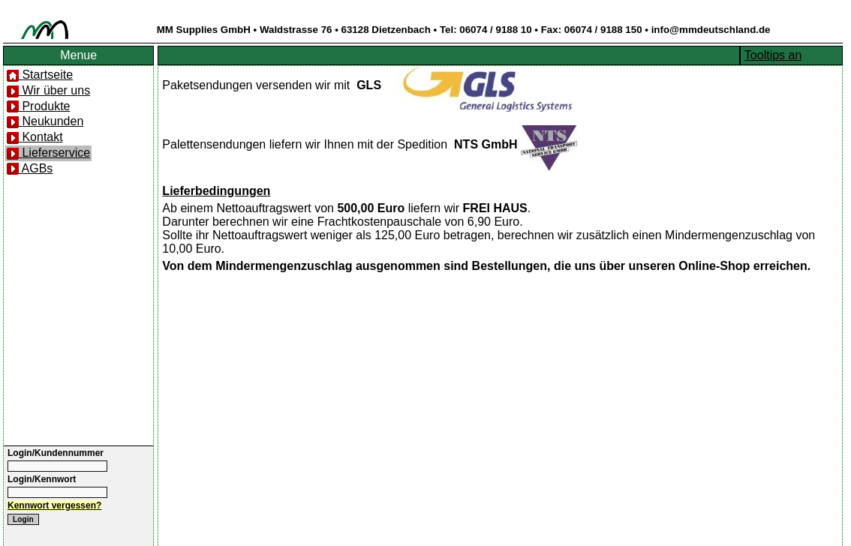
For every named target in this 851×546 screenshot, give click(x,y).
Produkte (38, 106)
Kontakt (35, 136)
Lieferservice (48, 152)
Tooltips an (773, 55)
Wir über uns (48, 90)
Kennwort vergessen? (54, 505)
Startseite (40, 74)
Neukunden (45, 121)
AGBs (30, 168)
